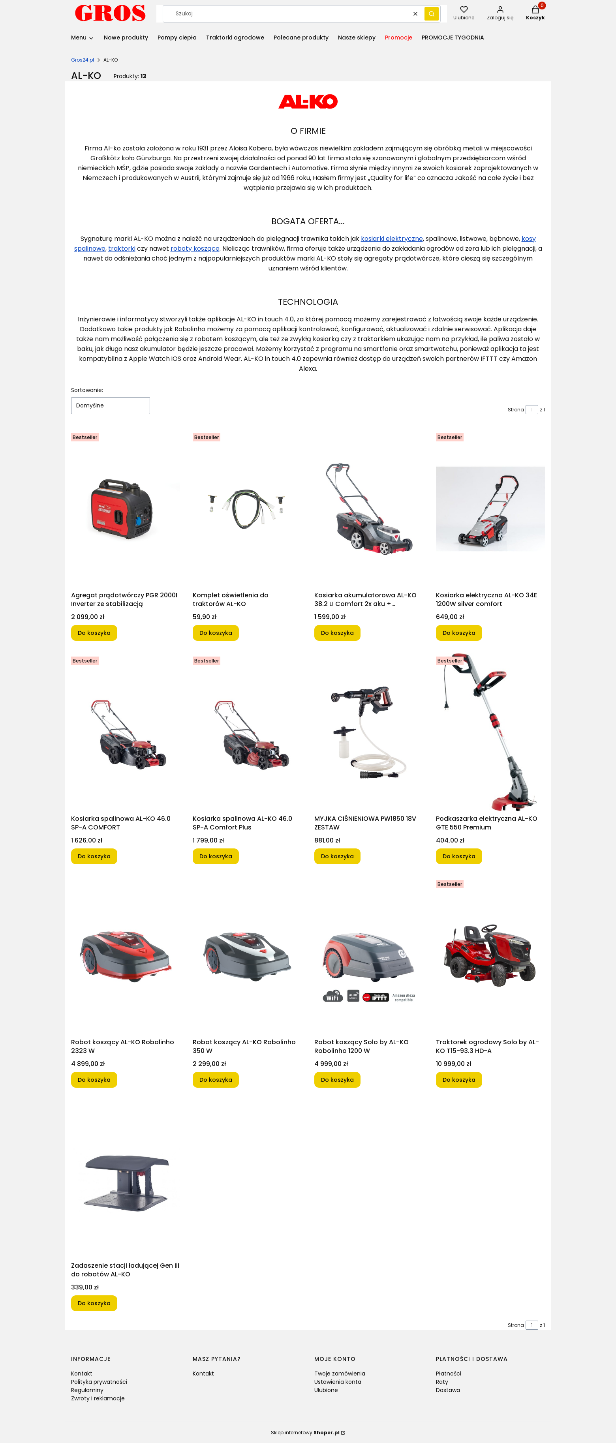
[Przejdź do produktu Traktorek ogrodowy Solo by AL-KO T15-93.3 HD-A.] (490, 956)
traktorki (121, 248)
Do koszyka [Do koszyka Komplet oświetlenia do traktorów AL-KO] (215, 633)
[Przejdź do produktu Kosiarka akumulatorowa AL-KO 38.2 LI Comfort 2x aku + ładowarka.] (368, 509)
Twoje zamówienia (339, 1373)
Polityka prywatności (99, 1382)
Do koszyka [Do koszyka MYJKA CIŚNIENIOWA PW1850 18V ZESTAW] (337, 856)
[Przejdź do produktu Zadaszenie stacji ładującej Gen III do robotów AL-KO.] (125, 1179)
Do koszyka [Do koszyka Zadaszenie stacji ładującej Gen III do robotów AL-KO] (94, 1303)
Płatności (448, 1373)
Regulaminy (87, 1390)
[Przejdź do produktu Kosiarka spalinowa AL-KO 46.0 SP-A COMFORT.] (125, 732)
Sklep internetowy (305, 1432)
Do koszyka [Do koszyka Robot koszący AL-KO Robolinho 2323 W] (94, 1080)
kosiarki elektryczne (392, 238)
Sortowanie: (87, 390)
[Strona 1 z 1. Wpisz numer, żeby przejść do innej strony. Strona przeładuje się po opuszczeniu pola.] (532, 409)
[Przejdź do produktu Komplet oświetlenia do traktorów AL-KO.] (247, 509)
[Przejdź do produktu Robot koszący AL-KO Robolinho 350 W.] (247, 956)
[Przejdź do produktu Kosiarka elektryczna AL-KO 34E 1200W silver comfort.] (490, 509)
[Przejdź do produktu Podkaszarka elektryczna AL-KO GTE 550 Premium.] (490, 732)
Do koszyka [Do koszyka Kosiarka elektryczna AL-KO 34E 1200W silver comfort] (459, 633)
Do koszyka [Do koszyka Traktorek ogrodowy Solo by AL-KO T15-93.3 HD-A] (459, 1080)
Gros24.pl (82, 59)
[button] (431, 14)
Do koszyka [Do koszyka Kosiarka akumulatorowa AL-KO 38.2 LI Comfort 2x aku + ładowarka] (337, 633)
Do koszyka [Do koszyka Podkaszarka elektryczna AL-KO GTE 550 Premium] (459, 856)
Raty (442, 1382)
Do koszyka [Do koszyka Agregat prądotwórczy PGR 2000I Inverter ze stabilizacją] (94, 633)
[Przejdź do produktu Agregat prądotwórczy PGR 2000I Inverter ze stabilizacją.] (125, 509)
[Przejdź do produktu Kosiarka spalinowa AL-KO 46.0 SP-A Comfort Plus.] (247, 732)
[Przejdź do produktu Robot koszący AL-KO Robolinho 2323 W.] (125, 956)
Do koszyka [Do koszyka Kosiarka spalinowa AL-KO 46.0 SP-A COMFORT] (94, 856)
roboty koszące (195, 248)
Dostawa (448, 1390)
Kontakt (81, 1373)
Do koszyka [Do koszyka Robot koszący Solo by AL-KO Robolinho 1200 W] (337, 1080)
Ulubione (326, 1390)
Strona (516, 409)
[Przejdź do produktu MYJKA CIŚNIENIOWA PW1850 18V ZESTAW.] (368, 732)
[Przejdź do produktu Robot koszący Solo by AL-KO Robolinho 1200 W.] (368, 956)
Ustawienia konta (337, 1382)
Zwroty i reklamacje (98, 1398)
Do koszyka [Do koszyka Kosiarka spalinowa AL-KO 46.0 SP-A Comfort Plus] (215, 856)
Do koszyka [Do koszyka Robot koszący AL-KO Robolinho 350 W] (215, 1080)
